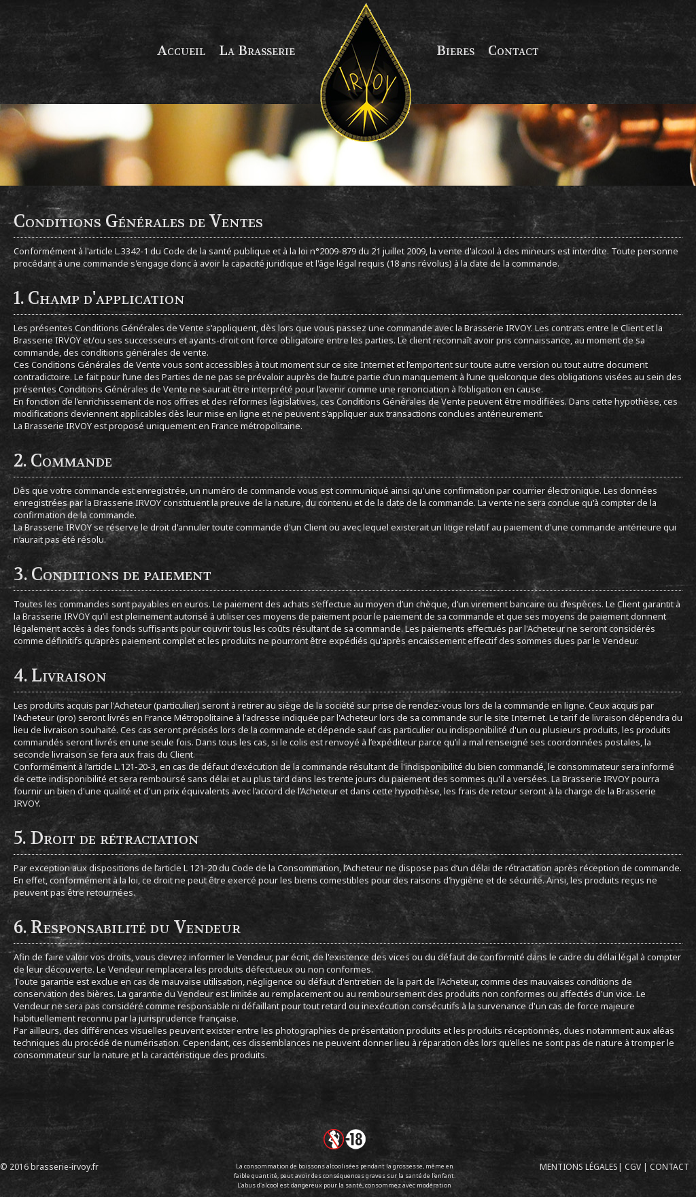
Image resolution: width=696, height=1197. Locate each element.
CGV (633, 1167)
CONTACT (669, 1167)
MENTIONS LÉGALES (579, 1167)
